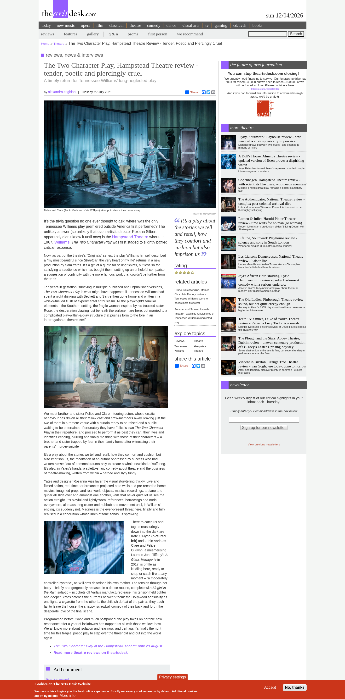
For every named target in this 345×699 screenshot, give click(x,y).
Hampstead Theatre (130, 236)
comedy (154, 25)
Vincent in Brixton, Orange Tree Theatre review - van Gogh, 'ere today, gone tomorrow (272, 364)
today (46, 25)
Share (191, 92)
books (257, 25)
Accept (270, 687)
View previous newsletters (264, 444)
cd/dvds (240, 25)
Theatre (59, 43)
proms (133, 34)
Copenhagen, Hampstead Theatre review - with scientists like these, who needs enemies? (272, 182)
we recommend (190, 34)
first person (157, 34)
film (99, 25)
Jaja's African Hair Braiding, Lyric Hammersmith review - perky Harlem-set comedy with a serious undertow (268, 280)
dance (171, 25)
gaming (221, 25)
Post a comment (57, 679)
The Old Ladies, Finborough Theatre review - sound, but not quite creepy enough (272, 301)
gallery (93, 34)
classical (116, 25)
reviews (47, 34)
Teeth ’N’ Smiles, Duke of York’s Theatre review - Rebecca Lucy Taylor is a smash (269, 321)
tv (207, 25)
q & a (113, 34)
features (70, 34)
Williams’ (62, 242)
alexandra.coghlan (61, 92)
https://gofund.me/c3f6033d (265, 89)
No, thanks (295, 687)
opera (85, 25)
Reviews (179, 340)
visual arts (190, 25)
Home (45, 43)
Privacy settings (172, 677)
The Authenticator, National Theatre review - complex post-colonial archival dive (271, 201)
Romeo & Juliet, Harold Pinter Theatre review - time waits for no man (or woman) (270, 220)
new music (66, 25)
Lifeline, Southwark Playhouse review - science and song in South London (267, 240)
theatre (135, 25)
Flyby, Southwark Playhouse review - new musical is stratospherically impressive (269, 139)
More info (68, 695)
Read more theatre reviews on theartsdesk (90, 652)
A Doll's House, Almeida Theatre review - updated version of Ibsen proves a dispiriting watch (271, 160)
